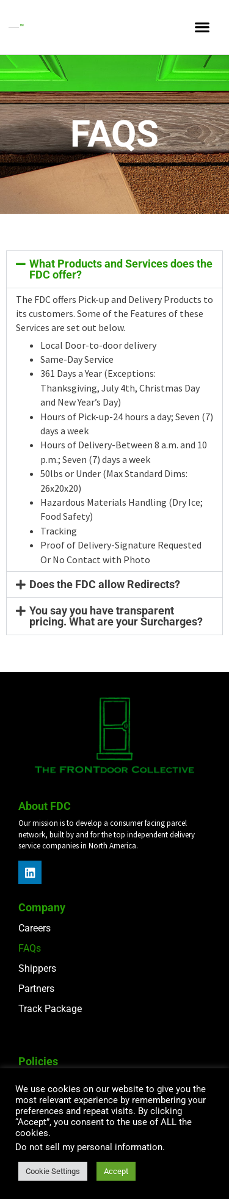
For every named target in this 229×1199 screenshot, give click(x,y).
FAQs (29, 948)
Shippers (37, 968)
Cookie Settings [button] (53, 1171)
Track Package (50, 1009)
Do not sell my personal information (88, 1147)
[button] (202, 27)
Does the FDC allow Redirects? (104, 584)
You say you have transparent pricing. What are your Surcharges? (116, 616)
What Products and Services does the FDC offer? (121, 269)
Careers (34, 928)
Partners (36, 988)
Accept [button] (116, 1171)
